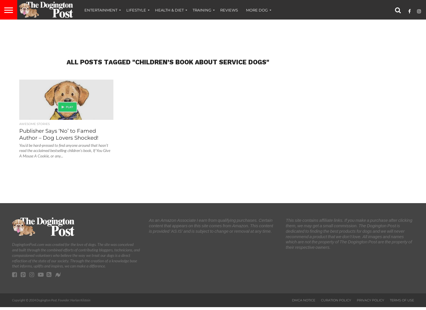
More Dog (257, 10)
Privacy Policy (370, 300)
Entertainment (100, 10)
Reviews (229, 10)
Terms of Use (402, 300)
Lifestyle (136, 10)
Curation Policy (336, 300)
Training (202, 10)
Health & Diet (169, 10)
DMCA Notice (303, 300)
